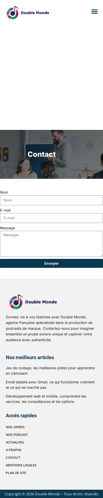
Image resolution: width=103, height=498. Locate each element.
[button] (94, 12)
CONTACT (13, 457)
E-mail (5, 210)
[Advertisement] (51, 77)
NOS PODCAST (17, 434)
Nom (4, 192)
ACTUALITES (15, 442)
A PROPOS (13, 450)
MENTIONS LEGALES (21, 465)
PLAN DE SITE (16, 473)
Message (7, 228)
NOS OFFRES (15, 427)
